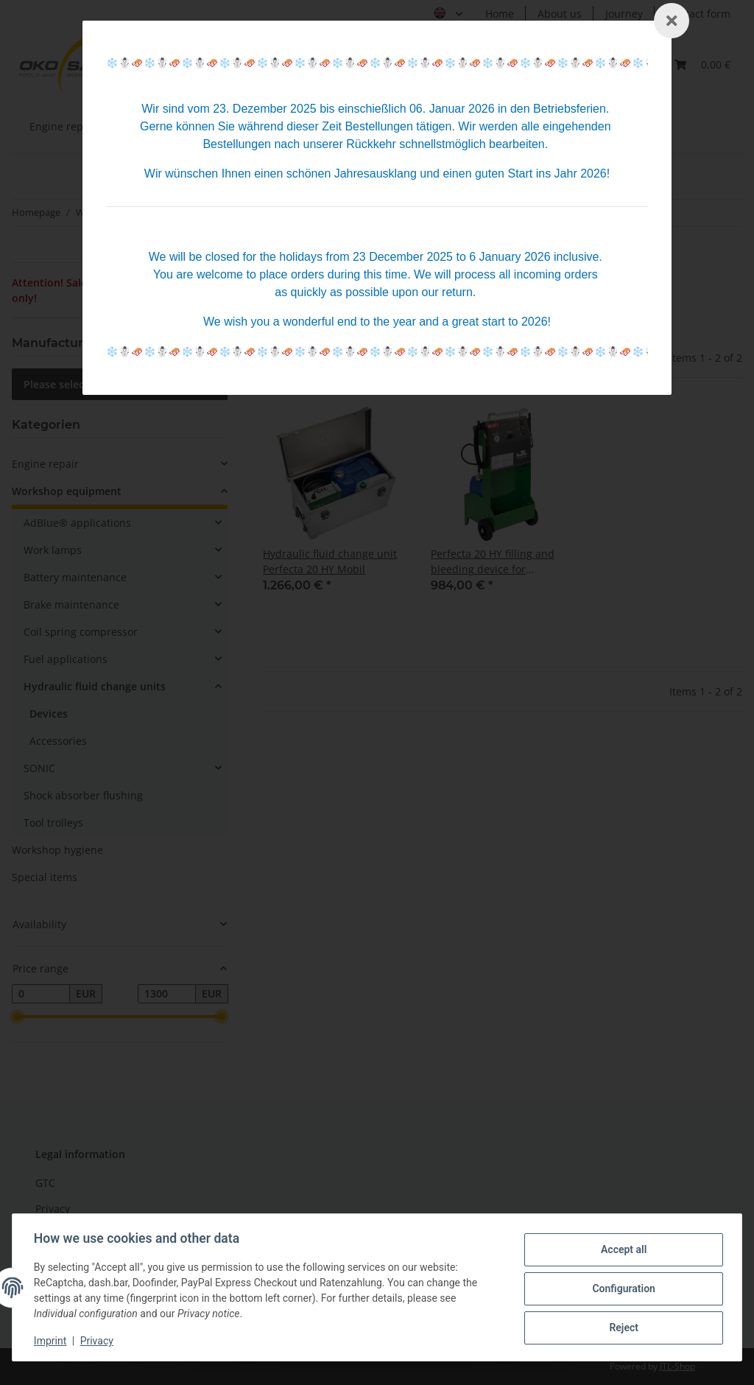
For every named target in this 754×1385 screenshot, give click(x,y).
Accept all (621, 1250)
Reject (621, 1327)
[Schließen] (671, 20)
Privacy (99, 1341)
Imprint (52, 1341)
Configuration (621, 1288)
